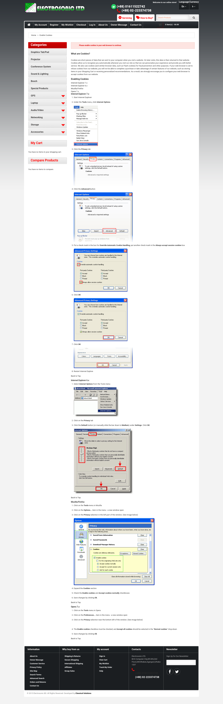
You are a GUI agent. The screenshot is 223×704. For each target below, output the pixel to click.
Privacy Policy (36, 667)
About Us (103, 24)
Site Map (33, 671)
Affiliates (68, 667)
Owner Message (119, 24)
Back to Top (76, 376)
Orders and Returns (38, 682)
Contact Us (135, 24)
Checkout (81, 24)
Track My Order (105, 667)
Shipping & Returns (72, 656)
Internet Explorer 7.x (79, 83)
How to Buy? (147, 18)
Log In (92, 24)
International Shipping (74, 663)
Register (54, 24)
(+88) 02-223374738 (136, 10)
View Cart (103, 660)
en (183, 6)
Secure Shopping (72, 660)
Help (101, 671)
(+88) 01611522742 (131, 6)
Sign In (102, 656)
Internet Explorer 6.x (79, 86)
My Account (41, 24)
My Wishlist (67, 24)
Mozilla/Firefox (77, 88)
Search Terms (35, 675)
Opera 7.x (75, 91)
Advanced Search (37, 678)
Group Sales (70, 671)
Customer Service (37, 663)
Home (33, 35)
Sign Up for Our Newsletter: (177, 656)
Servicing (127, 18)
